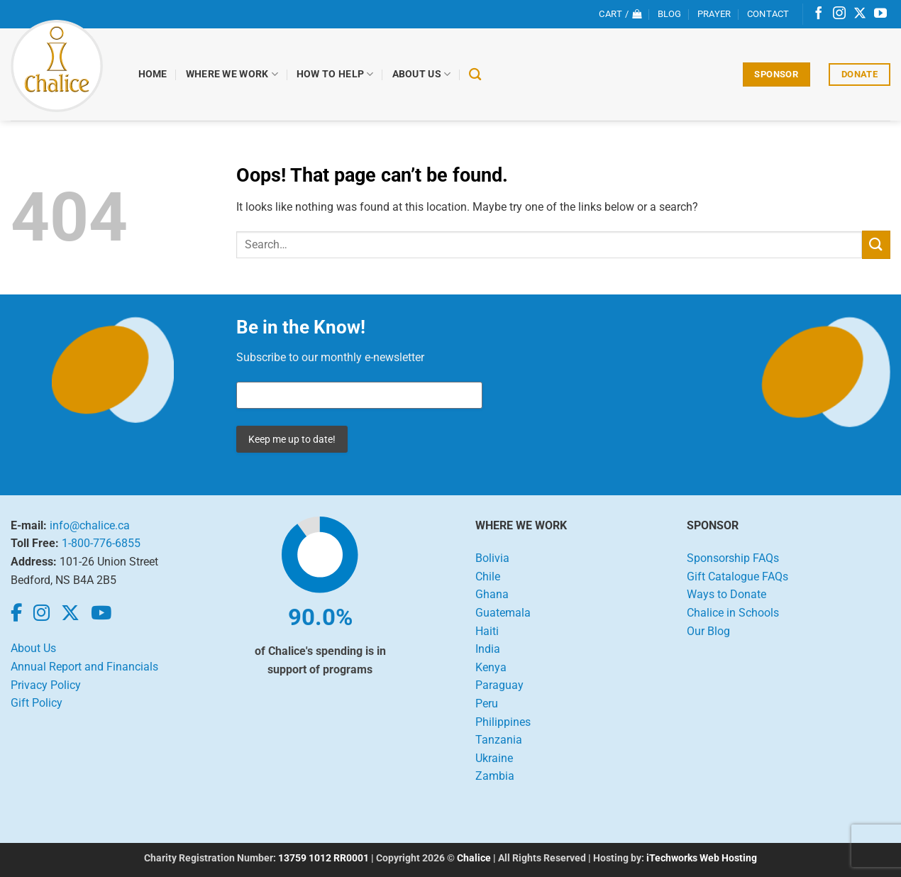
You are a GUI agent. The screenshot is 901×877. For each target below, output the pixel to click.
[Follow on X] (859, 14)
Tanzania (498, 739)
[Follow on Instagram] (839, 14)
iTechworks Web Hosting (701, 858)
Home (152, 74)
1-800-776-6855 (101, 543)
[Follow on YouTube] (880, 14)
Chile (487, 576)
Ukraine (494, 758)
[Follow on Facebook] (818, 14)
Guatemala (503, 612)
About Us (421, 74)
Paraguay (499, 685)
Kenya (491, 667)
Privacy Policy (46, 685)
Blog (670, 14)
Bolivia (492, 558)
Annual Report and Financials (84, 666)
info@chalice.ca (90, 525)
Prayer (714, 14)
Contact (768, 14)
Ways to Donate (726, 594)
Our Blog (708, 631)
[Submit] (876, 244)
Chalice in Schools (733, 612)
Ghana (492, 594)
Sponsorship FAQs (733, 558)
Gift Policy (36, 703)
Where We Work (232, 74)
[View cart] (620, 14)
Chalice (474, 858)
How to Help (335, 74)
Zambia (494, 776)
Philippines (503, 722)
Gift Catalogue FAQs (737, 576)
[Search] (476, 74)
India (487, 649)
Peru (486, 703)
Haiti (487, 631)
